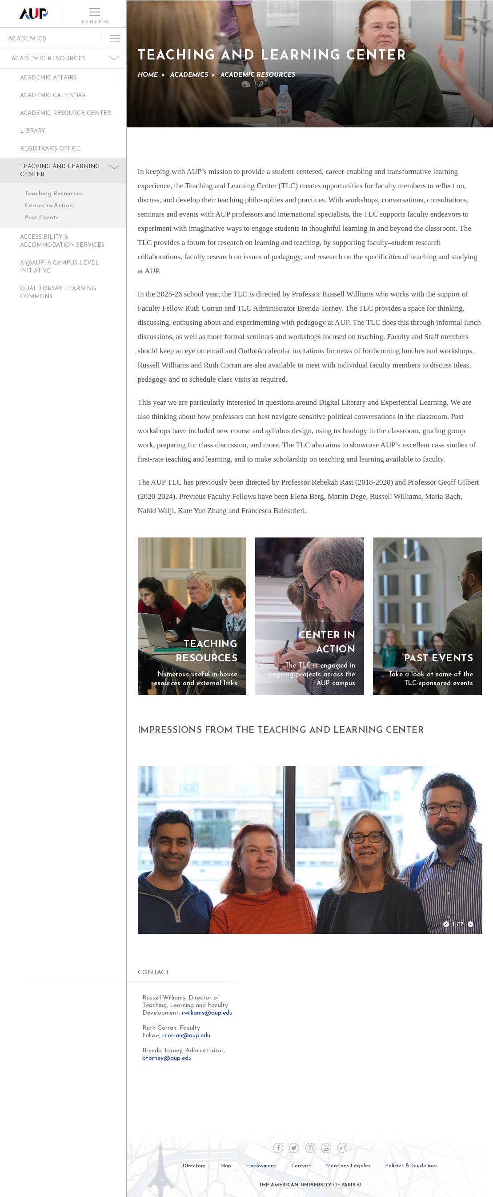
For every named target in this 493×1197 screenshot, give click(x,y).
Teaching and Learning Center (60, 171)
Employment (261, 1166)
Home (148, 75)
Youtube (326, 1148)
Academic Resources (48, 58)
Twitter (294, 1148)
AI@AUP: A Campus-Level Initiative (59, 267)
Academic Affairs (48, 78)
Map (225, 1166)
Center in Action (48, 205)
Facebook (278, 1148)
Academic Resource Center (65, 113)
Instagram (310, 1148)
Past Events (41, 217)
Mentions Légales (348, 1166)
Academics (27, 39)
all (342, 1148)
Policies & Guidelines (411, 1166)
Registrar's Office (50, 149)
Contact (301, 1166)
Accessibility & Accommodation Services (62, 241)
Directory (194, 1166)
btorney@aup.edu (167, 1058)
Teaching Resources (53, 193)
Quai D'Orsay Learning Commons (58, 293)
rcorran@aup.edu (186, 1035)
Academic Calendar (53, 96)
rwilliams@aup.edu (207, 1013)
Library (32, 131)
